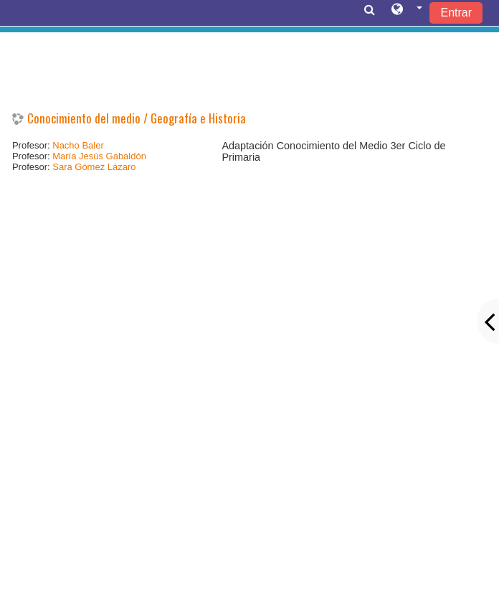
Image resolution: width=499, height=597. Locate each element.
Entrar (456, 12)
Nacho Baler (77, 145)
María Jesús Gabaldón (99, 156)
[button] (406, 12)
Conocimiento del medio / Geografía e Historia (136, 118)
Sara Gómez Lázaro (94, 166)
